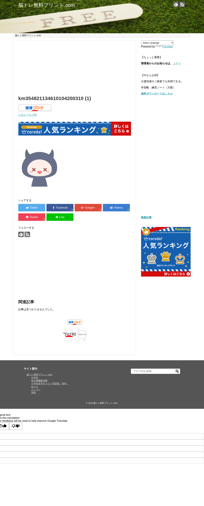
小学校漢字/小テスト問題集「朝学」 (50, 383)
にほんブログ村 (27, 114)
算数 (33, 392)
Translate (164, 46)
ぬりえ (34, 386)
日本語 (34, 377)
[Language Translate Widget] (157, 42)
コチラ (177, 63)
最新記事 (146, 217)
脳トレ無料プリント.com (46, 5)
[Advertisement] (74, 67)
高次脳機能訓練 (39, 380)
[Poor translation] (15, 426)
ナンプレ (35, 389)
